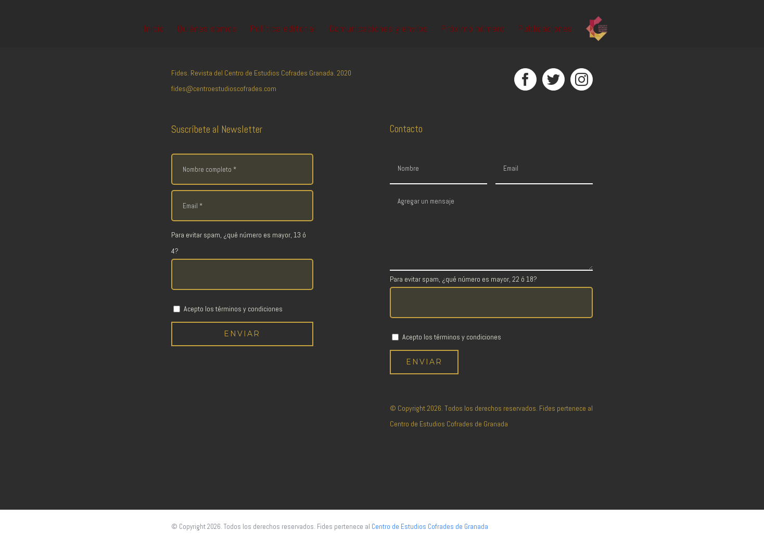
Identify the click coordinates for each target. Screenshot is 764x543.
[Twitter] (553, 79)
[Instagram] (581, 79)
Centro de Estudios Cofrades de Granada (449, 423)
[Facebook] (525, 79)
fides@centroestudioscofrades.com (223, 88)
